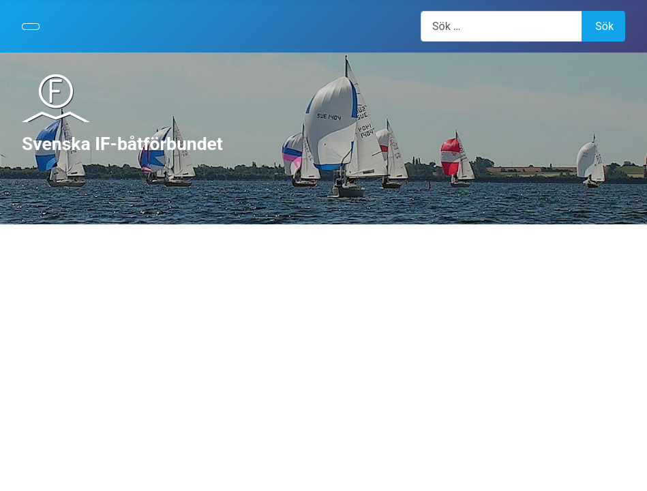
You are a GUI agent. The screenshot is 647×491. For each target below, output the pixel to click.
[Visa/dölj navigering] (31, 26)
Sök (604, 26)
